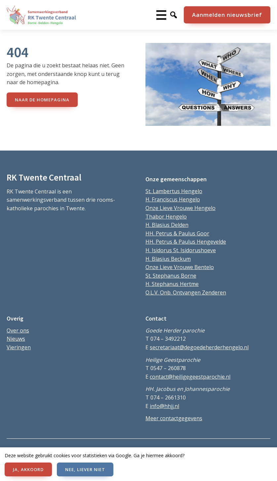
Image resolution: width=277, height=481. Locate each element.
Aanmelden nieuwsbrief (227, 14)
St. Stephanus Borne (170, 275)
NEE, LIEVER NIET (85, 469)
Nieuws (16, 338)
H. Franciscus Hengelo (172, 199)
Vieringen (19, 347)
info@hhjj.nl (164, 406)
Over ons (18, 330)
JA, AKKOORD (28, 469)
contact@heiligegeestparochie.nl (190, 376)
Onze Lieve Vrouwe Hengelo (180, 208)
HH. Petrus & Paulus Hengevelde (185, 241)
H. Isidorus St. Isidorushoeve (180, 250)
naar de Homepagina (42, 100)
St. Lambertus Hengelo (173, 191)
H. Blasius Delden (166, 224)
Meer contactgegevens (173, 418)
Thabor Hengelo (166, 216)
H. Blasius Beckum (168, 258)
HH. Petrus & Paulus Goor (177, 233)
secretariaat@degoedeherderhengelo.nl (199, 347)
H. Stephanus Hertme (172, 284)
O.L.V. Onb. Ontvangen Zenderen (185, 292)
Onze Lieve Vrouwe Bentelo (179, 267)
